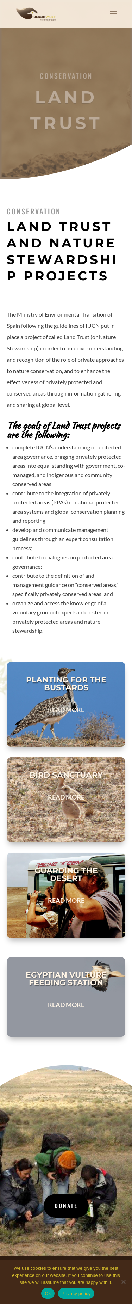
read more (66, 710)
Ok (48, 1293)
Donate (66, 1205)
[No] (123, 1281)
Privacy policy (76, 1293)
